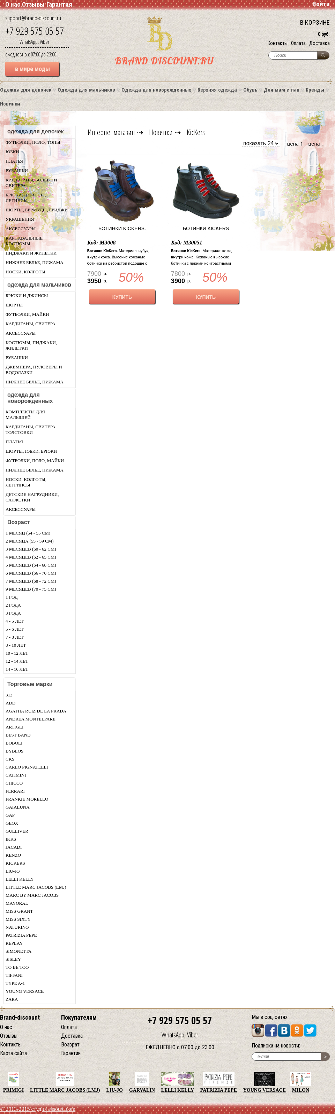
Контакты (278, 43)
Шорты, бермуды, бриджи (37, 209)
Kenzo (13, 855)
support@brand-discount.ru (33, 18)
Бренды (315, 89)
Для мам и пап (281, 89)
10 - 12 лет (17, 653)
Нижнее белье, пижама (35, 262)
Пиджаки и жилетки (31, 253)
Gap (10, 815)
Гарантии (71, 1053)
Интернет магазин (111, 132)
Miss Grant (19, 911)
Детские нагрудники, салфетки (32, 497)
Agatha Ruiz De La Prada (36, 711)
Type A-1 (15, 983)
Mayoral (17, 903)
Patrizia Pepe (21, 935)
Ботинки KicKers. (122, 228)
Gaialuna (18, 807)
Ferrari (15, 791)
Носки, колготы (25, 271)
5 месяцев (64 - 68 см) (31, 565)
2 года (13, 605)
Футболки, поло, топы (33, 142)
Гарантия (59, 4)
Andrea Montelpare (30, 719)
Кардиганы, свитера (30, 323)
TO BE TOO (17, 967)
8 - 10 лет (16, 645)
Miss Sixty (18, 919)
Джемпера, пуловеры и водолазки (34, 369)
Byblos (14, 751)
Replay (14, 943)
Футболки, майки (27, 314)
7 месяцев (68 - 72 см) (31, 581)
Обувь (250, 89)
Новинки (10, 103)
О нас (12, 4)
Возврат (70, 1044)
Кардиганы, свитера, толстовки (31, 429)
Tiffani (14, 975)
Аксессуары (21, 228)
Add (10, 703)
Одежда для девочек (25, 89)
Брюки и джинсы (27, 295)
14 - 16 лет (17, 669)
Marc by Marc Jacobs (32, 895)
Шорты (14, 304)
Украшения (20, 219)
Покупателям (79, 1017)
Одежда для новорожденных (156, 89)
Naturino (17, 927)
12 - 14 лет (17, 661)
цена (295, 143)
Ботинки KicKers (206, 228)
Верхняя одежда (217, 89)
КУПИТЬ (122, 297)
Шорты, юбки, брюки (31, 451)
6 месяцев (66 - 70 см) (31, 573)
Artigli (14, 727)
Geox (12, 823)
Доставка (319, 43)
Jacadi (14, 847)
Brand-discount (20, 1017)
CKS (10, 759)
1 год (12, 597)
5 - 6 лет (15, 629)
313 (9, 695)
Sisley (13, 959)
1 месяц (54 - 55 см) (28, 533)
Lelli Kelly (20, 879)
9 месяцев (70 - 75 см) (31, 589)
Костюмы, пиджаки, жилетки (31, 345)
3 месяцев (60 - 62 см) (31, 549)
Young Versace (25, 991)
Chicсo (14, 783)
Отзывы (33, 4)
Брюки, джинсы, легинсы (26, 197)
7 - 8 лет (15, 637)
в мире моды (32, 68)
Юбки (12, 151)
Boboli (14, 743)
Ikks (11, 839)
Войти (321, 4)
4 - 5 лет (15, 621)
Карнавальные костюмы (24, 240)
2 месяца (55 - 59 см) (30, 541)
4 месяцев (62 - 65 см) (31, 557)
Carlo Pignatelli (27, 767)
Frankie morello (27, 799)
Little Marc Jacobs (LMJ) (36, 887)
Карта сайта (13, 1053)
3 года (13, 613)
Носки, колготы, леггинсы (26, 482)
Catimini (16, 775)
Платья (14, 161)
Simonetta (18, 951)
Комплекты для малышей (25, 414)
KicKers (15, 863)
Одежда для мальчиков (86, 89)
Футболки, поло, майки (35, 460)
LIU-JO (13, 871)
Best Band (18, 735)
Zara (12, 999)
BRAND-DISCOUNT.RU (164, 61)
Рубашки (17, 170)
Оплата (298, 43)
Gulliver (17, 831)
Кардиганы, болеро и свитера (31, 182)
